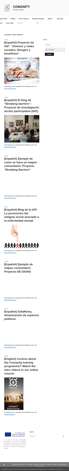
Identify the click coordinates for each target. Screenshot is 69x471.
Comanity (21, 7)
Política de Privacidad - (39, 464)
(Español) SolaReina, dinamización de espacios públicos (21, 315)
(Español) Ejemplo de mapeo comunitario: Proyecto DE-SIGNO (18, 268)
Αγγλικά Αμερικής (9, 414)
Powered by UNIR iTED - (19, 464)
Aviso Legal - (29, 464)
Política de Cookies (51, 464)
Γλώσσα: (10, 23)
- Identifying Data (62, 464)
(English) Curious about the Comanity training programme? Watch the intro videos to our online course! (21, 366)
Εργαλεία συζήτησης (38, 18)
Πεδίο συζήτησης (24, 18)
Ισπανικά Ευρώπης (10, 88)
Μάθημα (13, 18)
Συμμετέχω (61, 18)
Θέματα (51, 18)
